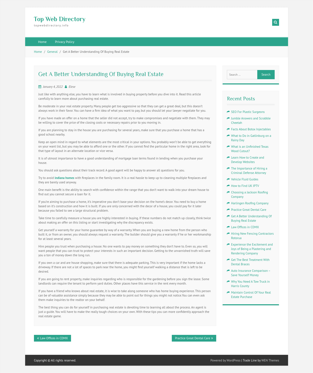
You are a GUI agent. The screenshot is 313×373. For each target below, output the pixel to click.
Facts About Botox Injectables (251, 129)
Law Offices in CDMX (54, 338)
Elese (72, 87)
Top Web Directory (59, 19)
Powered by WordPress (226, 360)
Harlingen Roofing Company (250, 203)
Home (42, 42)
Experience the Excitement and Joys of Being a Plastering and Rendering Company (252, 248)
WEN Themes (270, 360)
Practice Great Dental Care (192, 338)
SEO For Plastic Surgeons (248, 112)
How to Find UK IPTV (245, 186)
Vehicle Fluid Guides (244, 179)
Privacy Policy (64, 42)
